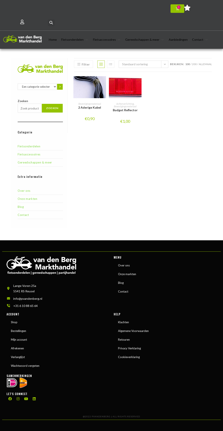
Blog (21, 207)
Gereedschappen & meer (35, 162)
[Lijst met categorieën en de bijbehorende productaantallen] (37, 87)
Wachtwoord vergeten (25, 364)
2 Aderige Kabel (89, 107)
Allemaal (205, 64)
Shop (14, 320)
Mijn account (19, 338)
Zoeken (23, 101)
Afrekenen (17, 347)
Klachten (123, 320)
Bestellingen (18, 329)
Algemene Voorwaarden (133, 329)
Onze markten (27, 198)
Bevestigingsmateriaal (89, 103)
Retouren (124, 338)
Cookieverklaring (129, 355)
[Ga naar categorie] (60, 87)
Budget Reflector (125, 110)
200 (194, 64)
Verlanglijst (18, 355)
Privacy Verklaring (129, 347)
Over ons (24, 190)
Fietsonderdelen (29, 146)
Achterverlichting (125, 103)
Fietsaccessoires (29, 154)
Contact (23, 215)
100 (187, 64)
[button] (51, 22)
